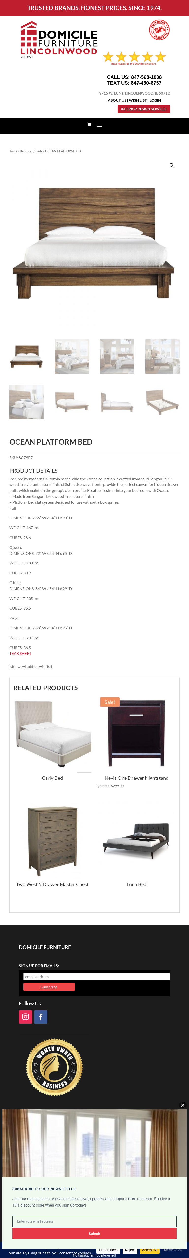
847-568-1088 (146, 77)
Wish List (138, 100)
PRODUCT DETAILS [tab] (33, 471)
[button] (171, 165)
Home (13, 151)
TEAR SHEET (20, 653)
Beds (38, 151)
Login (155, 100)
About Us (117, 100)
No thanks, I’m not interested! (94, 1255)
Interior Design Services (144, 109)
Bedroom (26, 151)
